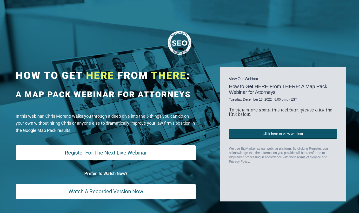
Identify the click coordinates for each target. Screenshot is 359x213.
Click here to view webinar (282, 134)
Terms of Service (309, 157)
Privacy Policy (239, 161)
